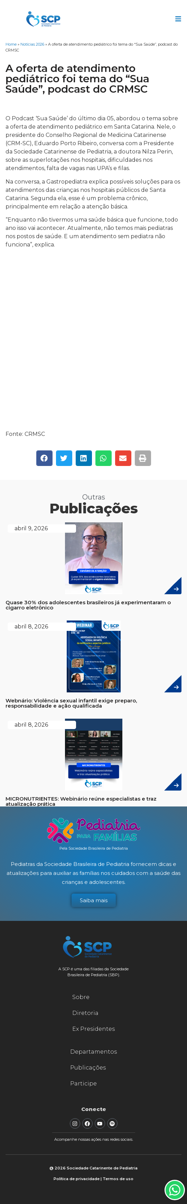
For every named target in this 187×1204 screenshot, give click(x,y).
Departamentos (93, 1051)
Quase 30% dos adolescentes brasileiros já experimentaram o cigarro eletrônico (88, 605)
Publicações (88, 1067)
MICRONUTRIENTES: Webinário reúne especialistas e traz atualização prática (81, 801)
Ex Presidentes (93, 1029)
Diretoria (85, 1013)
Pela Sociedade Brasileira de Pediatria (93, 848)
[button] (44, 458)
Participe (83, 1083)
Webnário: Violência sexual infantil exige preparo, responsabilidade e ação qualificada (71, 703)
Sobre (81, 997)
